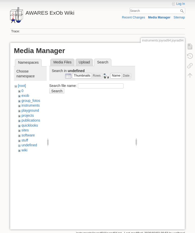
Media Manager (159, 17)
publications (30, 120)
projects (27, 115)
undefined (29, 145)
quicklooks (29, 125)
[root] (22, 86)
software (28, 135)
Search (182, 11)
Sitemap (179, 17)
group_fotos (30, 101)
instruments (30, 105)
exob (25, 96)
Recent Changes (133, 17)
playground (30, 110)
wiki (24, 150)
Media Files (62, 62)
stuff (24, 140)
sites (25, 130)
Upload (84, 62)
